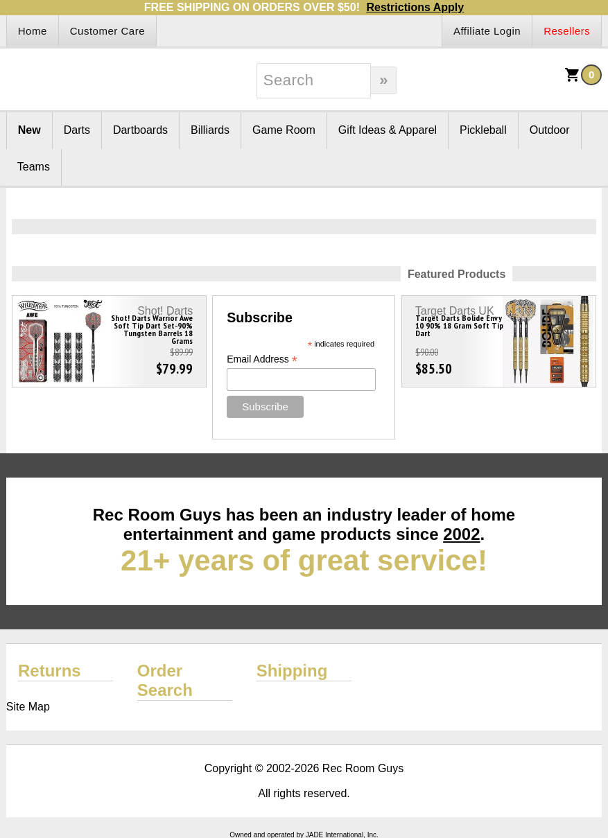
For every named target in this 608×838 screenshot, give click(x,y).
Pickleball (483, 130)
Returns (49, 670)
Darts (77, 130)
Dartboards (140, 130)
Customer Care (107, 31)
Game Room (283, 130)
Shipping (292, 670)
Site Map (28, 707)
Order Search (165, 680)
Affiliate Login (487, 31)
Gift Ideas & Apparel (387, 130)
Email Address (262, 359)
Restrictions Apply (415, 7)
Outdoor (550, 130)
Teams (33, 167)
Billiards (210, 130)
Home (32, 31)
